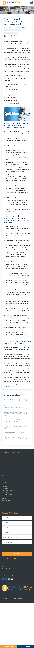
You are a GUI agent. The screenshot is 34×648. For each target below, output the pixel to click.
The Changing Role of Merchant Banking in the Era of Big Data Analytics (17, 438)
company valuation (11, 174)
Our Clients (5, 462)
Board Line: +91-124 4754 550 (9, 564)
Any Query (8, 646)
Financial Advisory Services (7, 490)
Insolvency (4, 506)
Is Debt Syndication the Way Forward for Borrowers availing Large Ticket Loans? (16, 413)
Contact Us (5, 477)
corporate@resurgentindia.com (9, 566)
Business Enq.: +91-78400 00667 (9, 562)
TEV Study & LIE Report (7, 494)
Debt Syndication (5, 486)
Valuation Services (5, 492)
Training (3, 496)
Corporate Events (6, 470)
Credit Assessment (6, 504)
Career (4, 466)
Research (4, 498)
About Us (5, 458)
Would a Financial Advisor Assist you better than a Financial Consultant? (16, 400)
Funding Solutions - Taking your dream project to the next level (16, 420)
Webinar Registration (7, 475)
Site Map (4, 473)
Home (3, 8)
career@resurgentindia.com (8, 568)
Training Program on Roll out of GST (15, 432)
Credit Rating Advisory (6, 508)
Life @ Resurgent (6, 468)
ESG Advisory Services (6, 502)
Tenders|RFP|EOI (6, 472)
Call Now (25, 646)
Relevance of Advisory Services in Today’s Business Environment (15, 406)
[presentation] (12, 548)
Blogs (8, 8)
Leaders (4, 460)
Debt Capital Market (6, 500)
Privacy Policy (5, 596)
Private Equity (5, 488)
